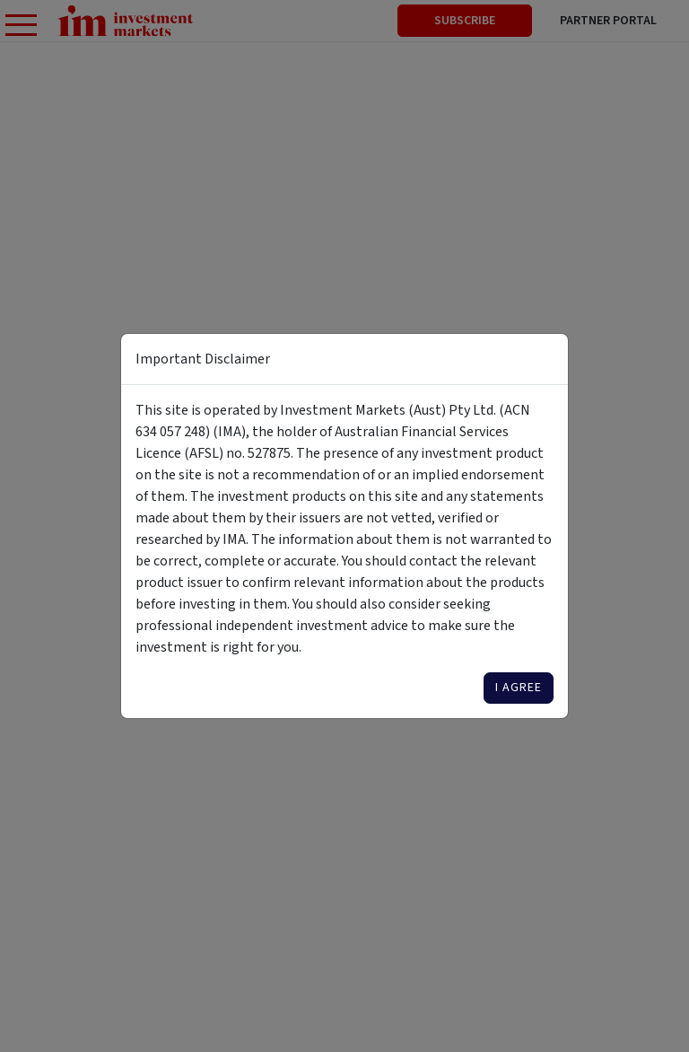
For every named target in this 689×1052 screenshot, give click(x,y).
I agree (518, 688)
